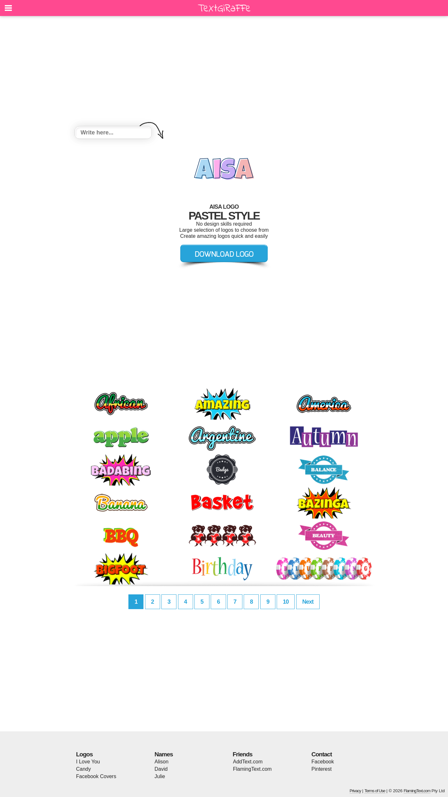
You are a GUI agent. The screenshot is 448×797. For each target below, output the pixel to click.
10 (286, 602)
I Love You (88, 761)
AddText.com (248, 761)
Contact (322, 754)
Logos (84, 754)
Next (308, 602)
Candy (83, 769)
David (161, 769)
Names (164, 754)
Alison (162, 761)
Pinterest (322, 769)
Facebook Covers (96, 776)
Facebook (323, 761)
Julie (160, 776)
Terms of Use (374, 790)
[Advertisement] (224, 72)
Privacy (355, 790)
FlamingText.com (252, 769)
